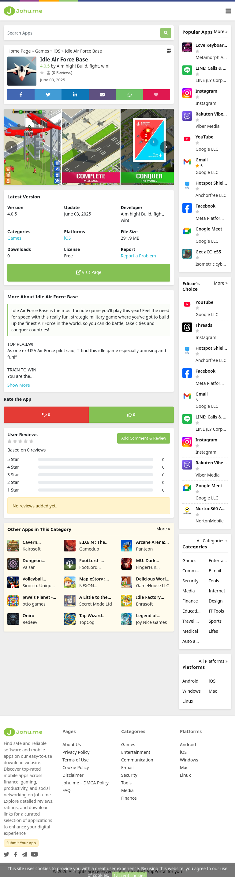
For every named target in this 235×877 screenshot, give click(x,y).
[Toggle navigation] (228, 11)
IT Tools (216, 611)
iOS (57, 51)
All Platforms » (213, 661)
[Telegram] (23, 852)
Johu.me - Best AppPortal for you (149, 871)
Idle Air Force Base (83, 51)
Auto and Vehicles (191, 641)
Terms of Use (75, 760)
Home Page (19, 51)
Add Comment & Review (143, 438)
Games (42, 51)
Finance (190, 601)
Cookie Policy (75, 767)
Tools (214, 581)
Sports (215, 621)
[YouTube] (33, 852)
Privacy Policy (75, 752)
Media (188, 591)
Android (190, 681)
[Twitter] (6, 852)
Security (190, 581)
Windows (191, 691)
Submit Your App (21, 843)
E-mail (215, 570)
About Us (71, 744)
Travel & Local (191, 621)
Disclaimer (73, 775)
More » (163, 528)
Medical (190, 631)
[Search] (165, 33)
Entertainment (218, 560)
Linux (187, 701)
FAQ (66, 790)
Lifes (213, 631)
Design (216, 601)
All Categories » (212, 541)
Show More (18, 385)
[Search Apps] (82, 33)
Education (191, 611)
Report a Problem (138, 256)
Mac (213, 691)
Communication (191, 570)
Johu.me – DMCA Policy (85, 783)
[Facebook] (14, 852)
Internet (217, 591)
